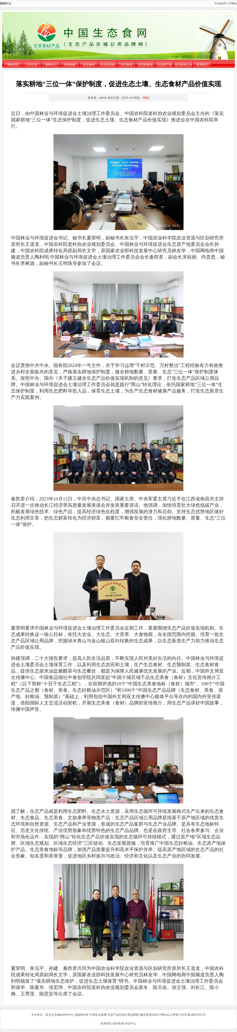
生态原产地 (164, 64)
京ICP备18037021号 (192, 1014)
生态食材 (88, 64)
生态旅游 (126, 64)
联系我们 (202, 64)
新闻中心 (51, 64)
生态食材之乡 (183, 64)
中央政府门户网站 (225, 3)
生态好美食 (108, 64)
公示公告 (32, 64)
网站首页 (13, 64)
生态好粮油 (145, 64)
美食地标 (69, 64)
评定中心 (130, 1023)
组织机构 (118, 1023)
